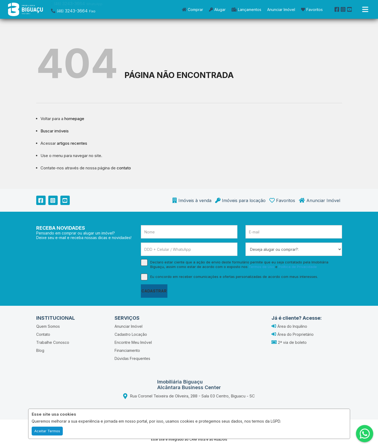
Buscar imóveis (55, 130)
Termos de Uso (261, 267)
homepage (74, 118)
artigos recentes (72, 143)
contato (124, 167)
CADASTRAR (154, 291)
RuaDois (220, 439)
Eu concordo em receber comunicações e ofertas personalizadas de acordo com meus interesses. (229, 276)
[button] (85, 9)
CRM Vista (197, 439)
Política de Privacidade (297, 267)
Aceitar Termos (47, 431)
